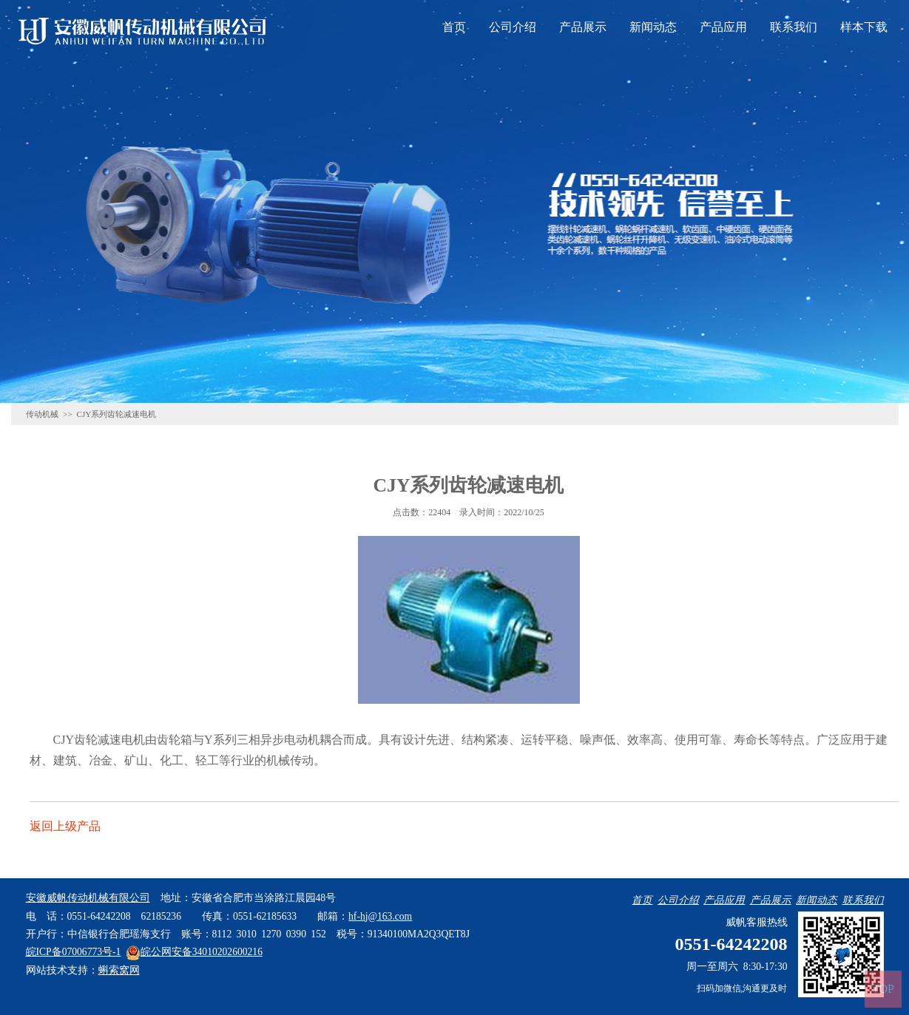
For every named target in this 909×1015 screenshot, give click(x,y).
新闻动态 (653, 27)
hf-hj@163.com (380, 916)
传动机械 (42, 414)
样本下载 (864, 27)
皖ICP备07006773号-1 (73, 951)
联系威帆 (717, 264)
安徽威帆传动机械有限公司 (88, 897)
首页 (454, 27)
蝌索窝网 (119, 970)
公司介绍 (512, 27)
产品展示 (582, 27)
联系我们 (793, 27)
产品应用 (723, 27)
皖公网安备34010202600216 (194, 951)
